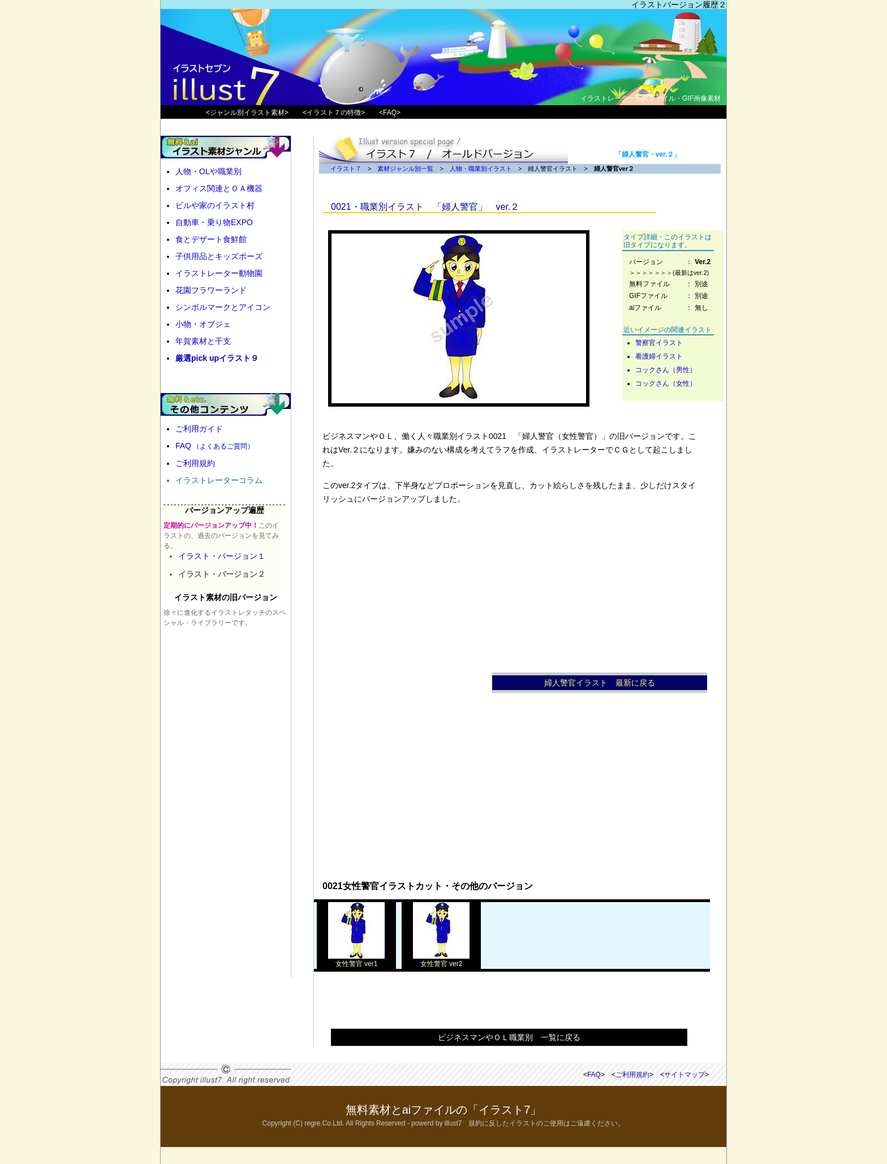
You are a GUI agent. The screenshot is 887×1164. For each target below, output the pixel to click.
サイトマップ (684, 1075)
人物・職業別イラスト (481, 168)
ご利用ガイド (199, 428)
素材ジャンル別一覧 (405, 168)
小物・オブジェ (203, 324)
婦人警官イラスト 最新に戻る (599, 682)
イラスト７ (345, 168)
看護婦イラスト (659, 356)
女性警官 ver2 (441, 960)
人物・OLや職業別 (208, 171)
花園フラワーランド (211, 290)
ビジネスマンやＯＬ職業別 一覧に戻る (509, 1037)
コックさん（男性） (665, 370)
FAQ (214, 445)
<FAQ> (390, 113)
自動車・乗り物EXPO (214, 222)
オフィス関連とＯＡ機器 (218, 188)
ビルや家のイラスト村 (215, 205)
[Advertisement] (407, 700)
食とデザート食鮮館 (211, 239)
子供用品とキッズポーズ (218, 256)
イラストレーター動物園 (218, 273)
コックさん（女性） (665, 383)
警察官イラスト (659, 343)
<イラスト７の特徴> (334, 113)
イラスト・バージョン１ (221, 556)
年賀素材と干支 (203, 341)
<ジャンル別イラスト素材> (247, 113)
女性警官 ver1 (356, 960)
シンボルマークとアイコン (222, 307)
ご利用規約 (195, 463)
